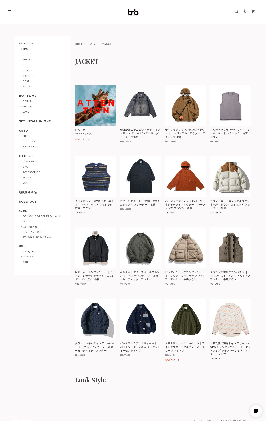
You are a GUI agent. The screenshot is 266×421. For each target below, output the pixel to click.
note (26, 261)
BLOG (26, 221)
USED (23, 130)
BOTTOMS (28, 96)
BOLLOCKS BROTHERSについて (42, 216)
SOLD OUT (28, 201)
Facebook (29, 256)
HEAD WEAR (30, 146)
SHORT (27, 106)
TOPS (91, 43)
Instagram (29, 251)
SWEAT (27, 86)
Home (78, 43)
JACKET (27, 70)
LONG (26, 111)
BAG (25, 166)
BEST (26, 81)
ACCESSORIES (31, 172)
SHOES (27, 177)
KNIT (26, 65)
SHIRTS (27, 59)
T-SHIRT (28, 75)
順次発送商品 (28, 192)
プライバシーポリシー (35, 231)
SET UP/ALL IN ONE (35, 121)
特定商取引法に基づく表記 (37, 237)
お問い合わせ (30, 226)
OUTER (27, 54)
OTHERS (26, 156)
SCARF (27, 182)
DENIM (27, 101)
